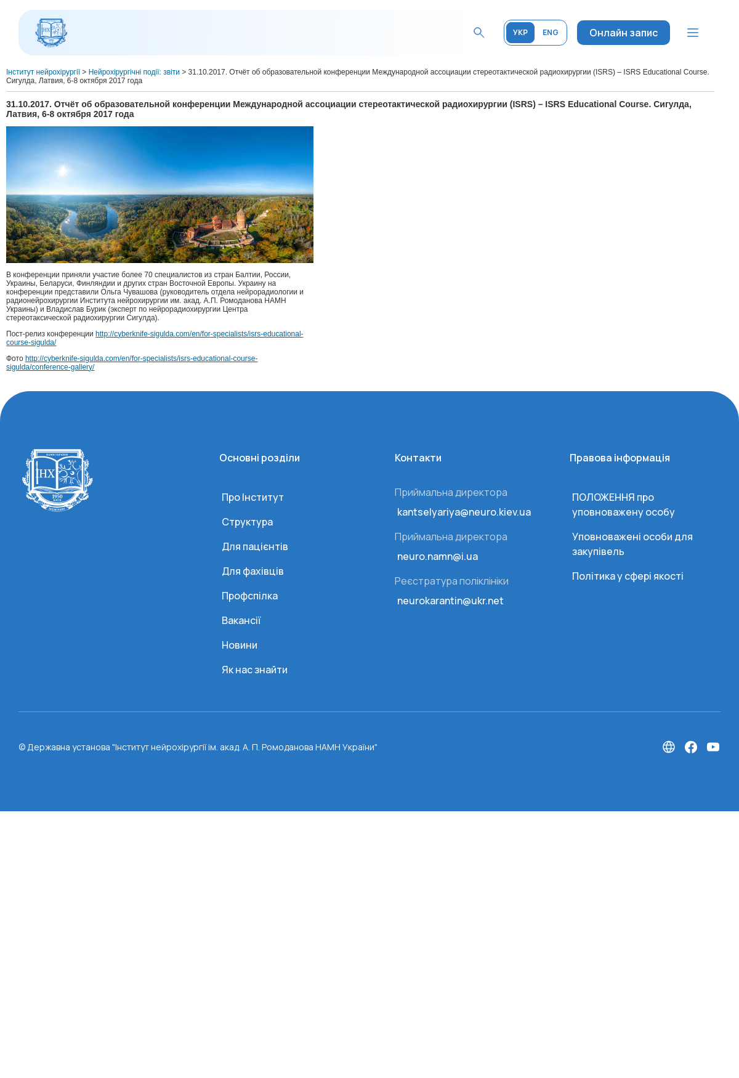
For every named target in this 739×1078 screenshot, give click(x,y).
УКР (520, 32)
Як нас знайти (255, 669)
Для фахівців (253, 571)
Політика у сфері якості (628, 576)
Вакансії (241, 620)
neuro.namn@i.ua (437, 556)
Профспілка (250, 595)
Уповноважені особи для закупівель (632, 544)
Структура (247, 522)
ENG (551, 32)
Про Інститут (253, 497)
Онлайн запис (623, 32)
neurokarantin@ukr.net (450, 600)
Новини (239, 645)
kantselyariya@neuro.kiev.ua (464, 512)
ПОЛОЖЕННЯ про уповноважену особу (623, 504)
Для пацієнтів (255, 546)
